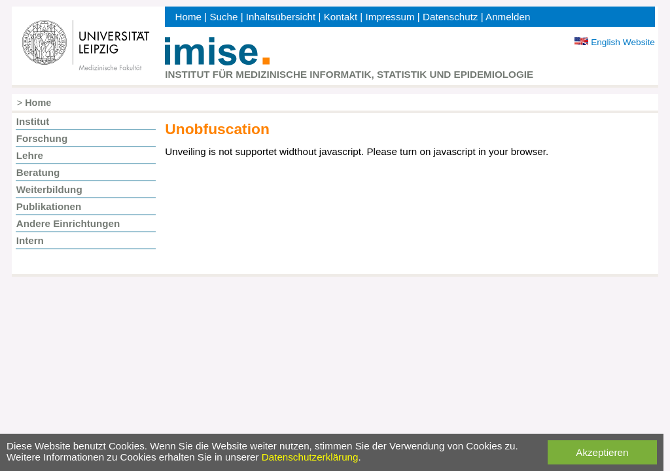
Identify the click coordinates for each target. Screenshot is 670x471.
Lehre (29, 155)
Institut (33, 121)
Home (188, 16)
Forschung (41, 138)
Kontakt (341, 16)
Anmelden (507, 16)
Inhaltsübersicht (280, 16)
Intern (30, 240)
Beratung (38, 172)
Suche (223, 16)
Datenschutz (450, 16)
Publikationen (49, 206)
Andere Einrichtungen (68, 223)
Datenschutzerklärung (310, 456)
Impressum (390, 16)
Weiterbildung (49, 189)
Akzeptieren (602, 452)
